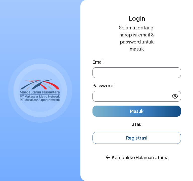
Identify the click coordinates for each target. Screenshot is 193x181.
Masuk (136, 111)
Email (98, 62)
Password (103, 85)
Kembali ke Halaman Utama (140, 157)
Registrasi (136, 138)
